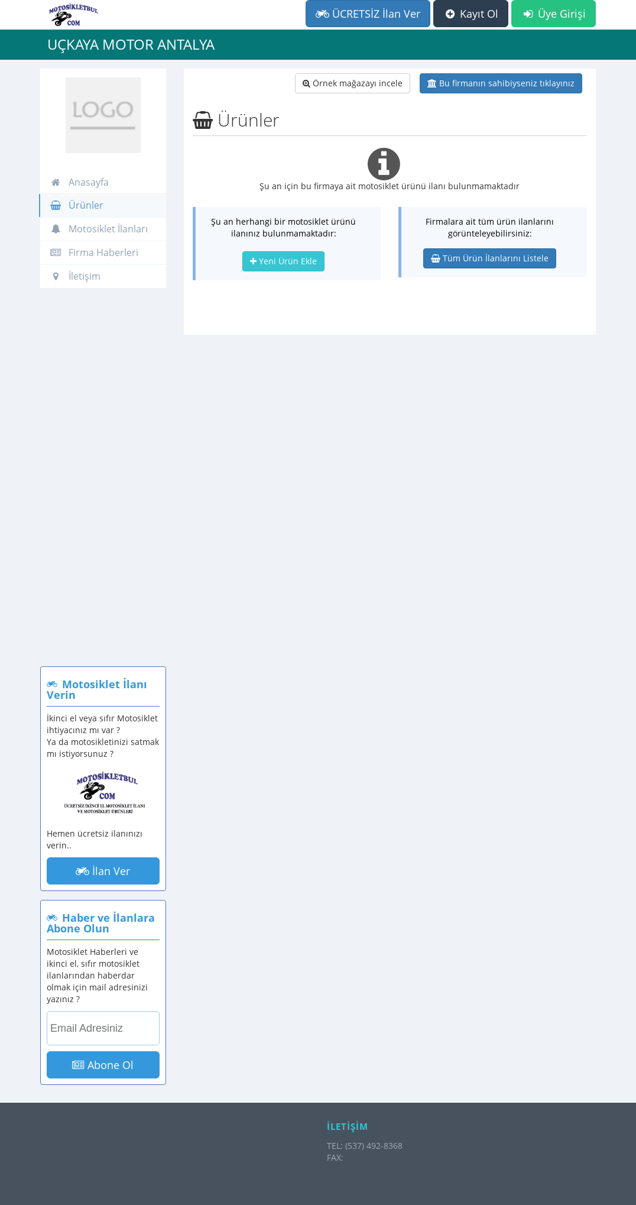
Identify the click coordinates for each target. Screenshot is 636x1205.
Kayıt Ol (470, 14)
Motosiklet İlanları (99, 228)
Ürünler (76, 205)
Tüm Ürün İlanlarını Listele (490, 258)
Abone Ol (103, 1065)
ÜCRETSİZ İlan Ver (368, 14)
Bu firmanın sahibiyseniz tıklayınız (501, 83)
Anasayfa (79, 182)
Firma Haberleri (94, 252)
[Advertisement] (103, 483)
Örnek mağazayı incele (353, 83)
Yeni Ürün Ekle (283, 261)
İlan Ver (103, 871)
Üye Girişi (553, 14)
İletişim (75, 276)
